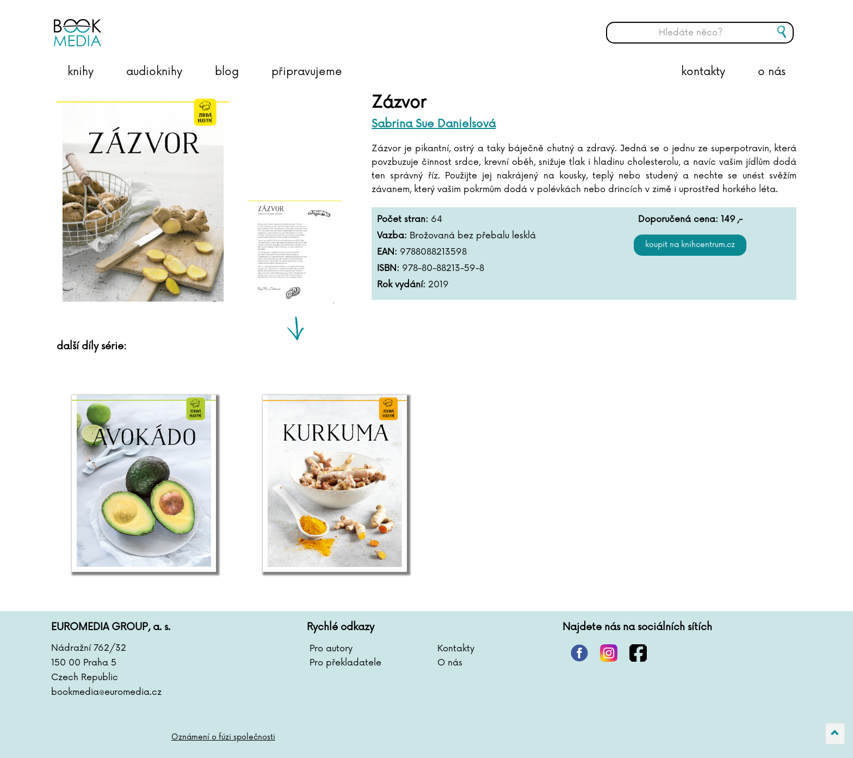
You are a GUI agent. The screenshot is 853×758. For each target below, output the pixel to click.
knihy (80, 71)
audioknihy (154, 71)
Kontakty (455, 648)
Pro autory (331, 648)
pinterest (579, 653)
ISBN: (388, 268)
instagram (608, 653)
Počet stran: (402, 219)
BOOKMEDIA (162, 24)
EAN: (387, 251)
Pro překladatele (345, 662)
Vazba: (392, 235)
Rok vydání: (401, 284)
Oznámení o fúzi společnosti (223, 737)
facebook (638, 653)
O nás (449, 662)
